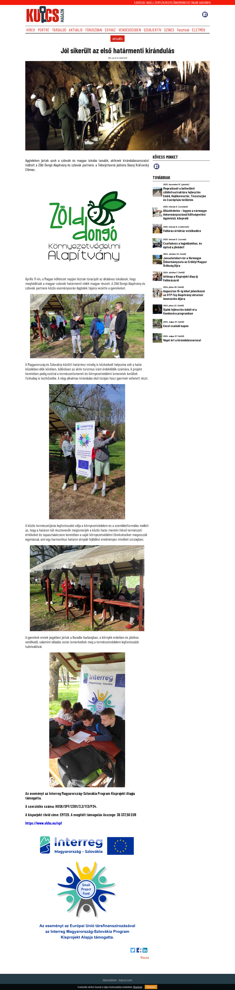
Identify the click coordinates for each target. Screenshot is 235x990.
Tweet (132, 950)
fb (156, 166)
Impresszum (125, 980)
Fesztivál (183, 29)
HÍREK (30, 29)
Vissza (144, 957)
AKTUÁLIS (76, 29)
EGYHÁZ (110, 29)
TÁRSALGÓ (59, 29)
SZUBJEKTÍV (152, 29)
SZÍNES (169, 29)
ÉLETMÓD (198, 29)
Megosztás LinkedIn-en (145, 950)
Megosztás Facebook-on (139, 950)
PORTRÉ (43, 29)
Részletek (137, 986)
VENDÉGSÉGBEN (129, 29)
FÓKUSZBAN (93, 29)
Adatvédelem (110, 980)
